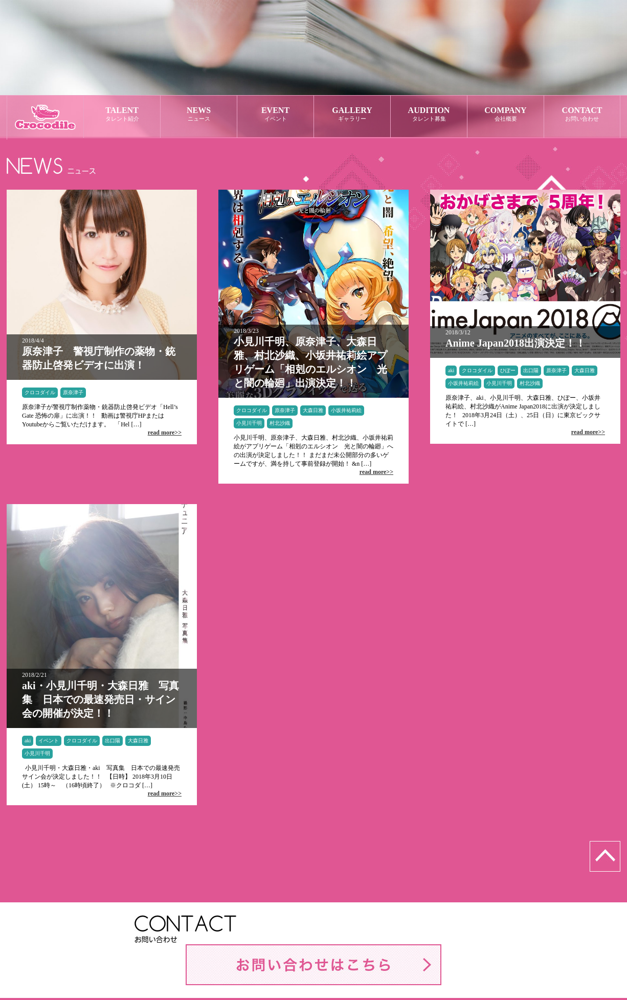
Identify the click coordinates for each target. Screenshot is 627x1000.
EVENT (275, 114)
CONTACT (582, 114)
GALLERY (352, 114)
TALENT (122, 114)
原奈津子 (73, 392)
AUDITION (429, 114)
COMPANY (505, 114)
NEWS (199, 114)
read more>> (165, 432)
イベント (48, 740)
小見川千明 (249, 423)
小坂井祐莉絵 (346, 410)
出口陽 (531, 370)
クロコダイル (40, 392)
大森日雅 (313, 410)
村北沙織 (280, 423)
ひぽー (508, 370)
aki (451, 370)
